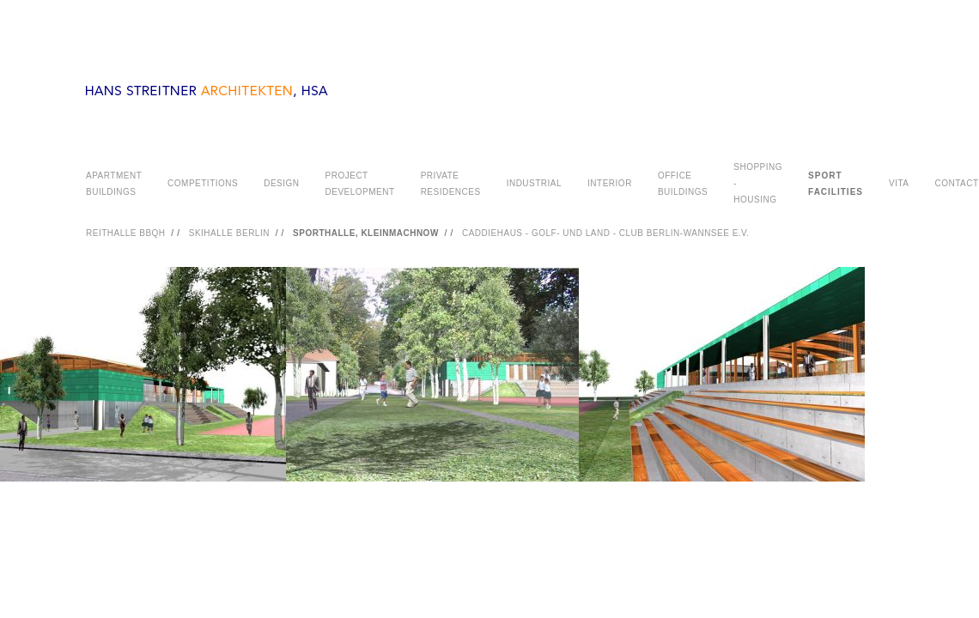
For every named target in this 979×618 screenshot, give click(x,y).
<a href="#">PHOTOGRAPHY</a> (489, 395)
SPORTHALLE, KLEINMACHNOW (366, 233)
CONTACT (956, 183)
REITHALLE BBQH (126, 233)
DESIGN (281, 183)
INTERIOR (609, 183)
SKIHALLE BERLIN (229, 233)
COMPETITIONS (202, 183)
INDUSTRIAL (534, 183)
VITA (899, 183)
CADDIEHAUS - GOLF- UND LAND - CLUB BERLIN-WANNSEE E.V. (606, 233)
